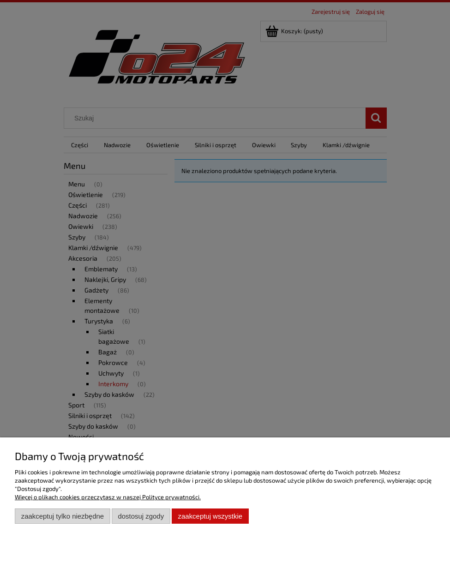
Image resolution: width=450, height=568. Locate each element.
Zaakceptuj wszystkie (210, 516)
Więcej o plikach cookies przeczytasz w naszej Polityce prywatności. (108, 497)
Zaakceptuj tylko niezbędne (62, 516)
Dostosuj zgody (141, 516)
